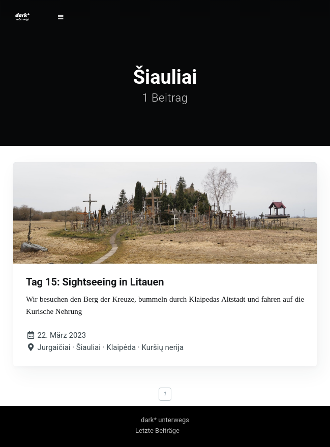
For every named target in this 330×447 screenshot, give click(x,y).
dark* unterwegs (165, 420)
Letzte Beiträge (157, 430)
